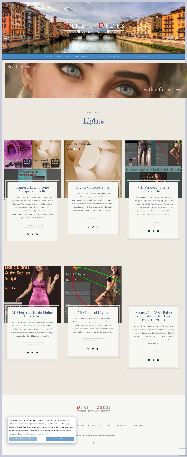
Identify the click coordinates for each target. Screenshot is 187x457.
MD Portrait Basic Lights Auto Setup (32, 315)
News (59, 56)
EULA (109, 425)
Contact (138, 425)
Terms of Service (75, 425)
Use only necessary (23, 439)
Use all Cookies (60, 439)
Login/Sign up (142, 56)
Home (50, 56)
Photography (82, 56)
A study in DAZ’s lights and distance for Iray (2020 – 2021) (153, 316)
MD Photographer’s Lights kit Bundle (153, 189)
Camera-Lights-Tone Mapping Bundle (32, 189)
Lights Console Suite (93, 187)
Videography (113, 56)
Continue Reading (32, 226)
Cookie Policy (122, 425)
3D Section (98, 56)
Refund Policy (95, 425)
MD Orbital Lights (93, 313)
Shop (68, 56)
